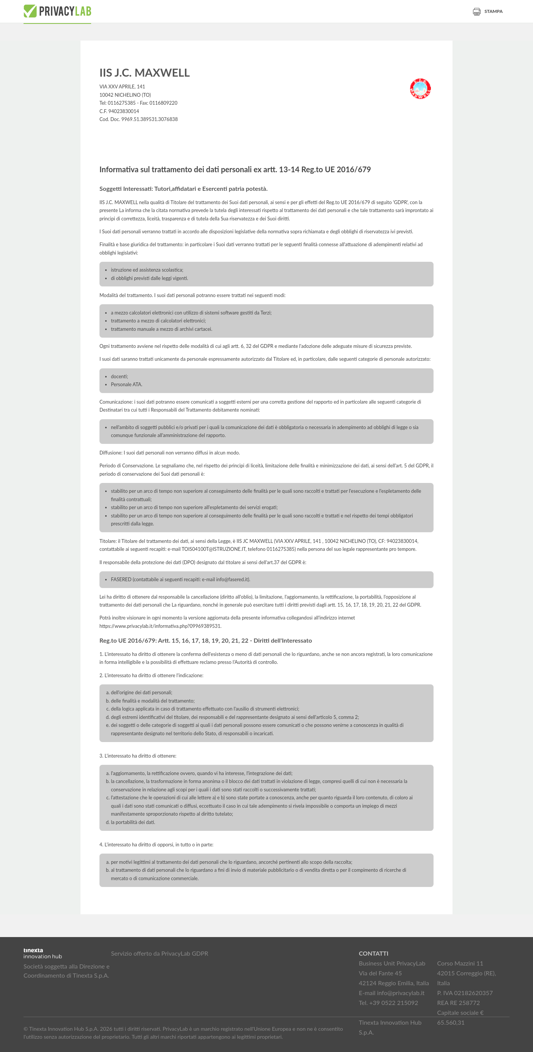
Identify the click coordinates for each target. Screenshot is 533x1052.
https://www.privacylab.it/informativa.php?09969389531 (160, 626)
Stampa (488, 11)
